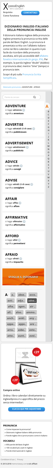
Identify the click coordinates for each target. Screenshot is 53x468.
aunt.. (21, 335)
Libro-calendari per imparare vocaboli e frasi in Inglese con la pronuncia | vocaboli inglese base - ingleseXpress (13, 6)
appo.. (22, 324)
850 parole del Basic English (17, 444)
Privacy (20, 459)
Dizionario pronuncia (12, 87)
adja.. (21, 300)
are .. (33, 324)
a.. (12, 294)
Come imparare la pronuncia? (18, 429)
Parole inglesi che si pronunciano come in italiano (26, 435)
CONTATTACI (30, 12)
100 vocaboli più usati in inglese (19, 447)
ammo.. (31, 312)
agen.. (22, 306)
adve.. (32, 300)
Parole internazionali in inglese (19, 451)
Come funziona (11, 15)
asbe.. (21, 330)
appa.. (11, 324)
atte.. (10, 335)
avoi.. (32, 335)
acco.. (32, 294)
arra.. (10, 330)
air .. (32, 306)
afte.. (11, 306)
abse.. (22, 294)
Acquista (7, 12)
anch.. (11, 318)
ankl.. (22, 318)
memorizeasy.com (19, 463)
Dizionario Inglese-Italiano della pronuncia (23, 432)
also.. (19, 312)
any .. (32, 318)
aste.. (32, 330)
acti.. (10, 300)
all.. (9, 312)
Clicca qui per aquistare (26, 408)
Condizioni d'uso (8, 459)
